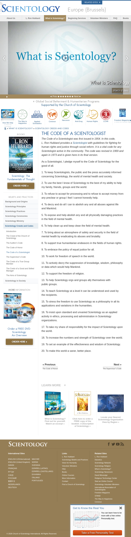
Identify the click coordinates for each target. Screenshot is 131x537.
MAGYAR (35, 459)
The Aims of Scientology (16, 275)
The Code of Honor (14, 247)
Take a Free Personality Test (97, 532)
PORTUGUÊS (37, 481)
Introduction (11, 231)
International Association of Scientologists (105, 488)
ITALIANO (36, 477)
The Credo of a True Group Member (17, 262)
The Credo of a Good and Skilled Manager (20, 269)
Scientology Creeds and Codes (19, 226)
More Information (68, 478)
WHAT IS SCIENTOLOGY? (21, 128)
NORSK (35, 462)
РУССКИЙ (12, 478)
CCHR (106, 115)
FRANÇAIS (12, 468)
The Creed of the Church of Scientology (17, 237)
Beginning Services (77, 18)
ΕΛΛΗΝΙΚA (36, 474)
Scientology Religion (103, 466)
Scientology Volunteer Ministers (107, 484)
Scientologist (80, 143)
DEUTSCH (12, 487)
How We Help (8, 123)
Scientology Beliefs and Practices (75, 460)
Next (76, 96)
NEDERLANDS (14, 484)
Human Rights (92, 115)
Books (126, 18)
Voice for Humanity (69, 463)
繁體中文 (11, 481)
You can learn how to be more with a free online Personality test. (111, 516)
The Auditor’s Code (14, 243)
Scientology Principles (15, 206)
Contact (65, 481)
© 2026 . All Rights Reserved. (32, 534)
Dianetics (98, 460)
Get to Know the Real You (88, 508)
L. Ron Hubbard (33, 18)
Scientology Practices (15, 211)
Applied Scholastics (37, 116)
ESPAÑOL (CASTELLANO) (42, 471)
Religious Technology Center (106, 478)
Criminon (52, 115)
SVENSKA (36, 465)
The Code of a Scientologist (18, 252)
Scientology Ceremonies (16, 216)
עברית (11, 471)
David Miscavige (101, 475)
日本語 (10, 475)
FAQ (115, 18)
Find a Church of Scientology (73, 484)
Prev (54, 96)
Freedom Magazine (102, 493)
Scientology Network (103, 463)
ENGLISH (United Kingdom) (19, 462)
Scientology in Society (15, 281)
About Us (11, 18)
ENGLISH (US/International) (19, 459)
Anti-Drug (79, 115)
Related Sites (92, 2)
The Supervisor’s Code (16, 257)
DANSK (11, 465)
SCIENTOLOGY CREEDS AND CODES (52, 128)
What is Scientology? (55, 18)
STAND (97, 496)
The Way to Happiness (22, 116)
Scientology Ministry (14, 221)
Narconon (65, 115)
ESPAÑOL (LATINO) (40, 468)
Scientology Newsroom (104, 472)
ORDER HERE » (21, 185)
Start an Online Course (103, 481)
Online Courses (68, 475)
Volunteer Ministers (99, 18)
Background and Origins (16, 202)
